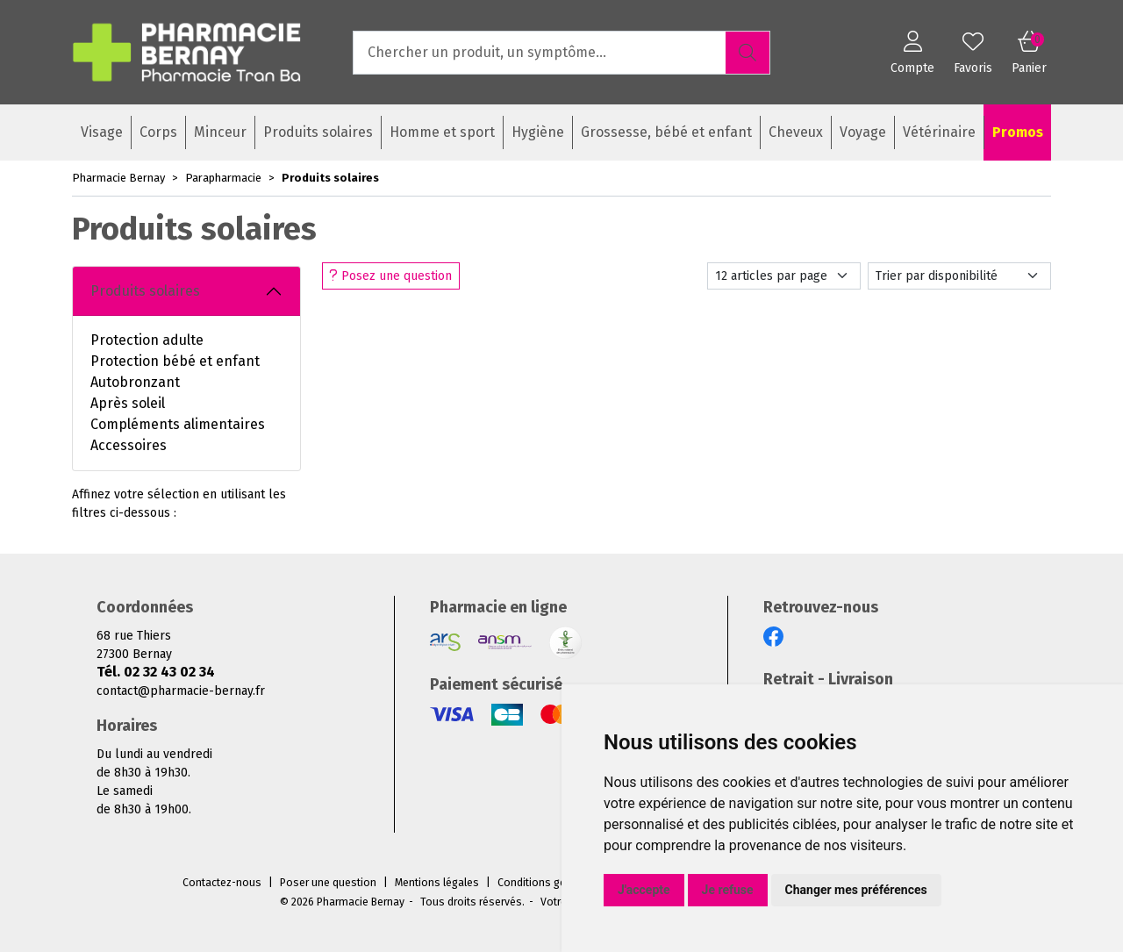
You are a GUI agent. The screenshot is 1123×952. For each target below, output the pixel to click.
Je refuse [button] (728, 890)
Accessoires (128, 445)
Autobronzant (135, 382)
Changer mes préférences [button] (856, 890)
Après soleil (127, 403)
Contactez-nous (221, 883)
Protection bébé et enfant (175, 361)
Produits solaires (145, 291)
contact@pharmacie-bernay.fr (181, 691)
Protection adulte (147, 340)
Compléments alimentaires (177, 424)
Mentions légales (437, 883)
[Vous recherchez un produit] (540, 53)
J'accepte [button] (644, 890)
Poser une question (328, 883)
